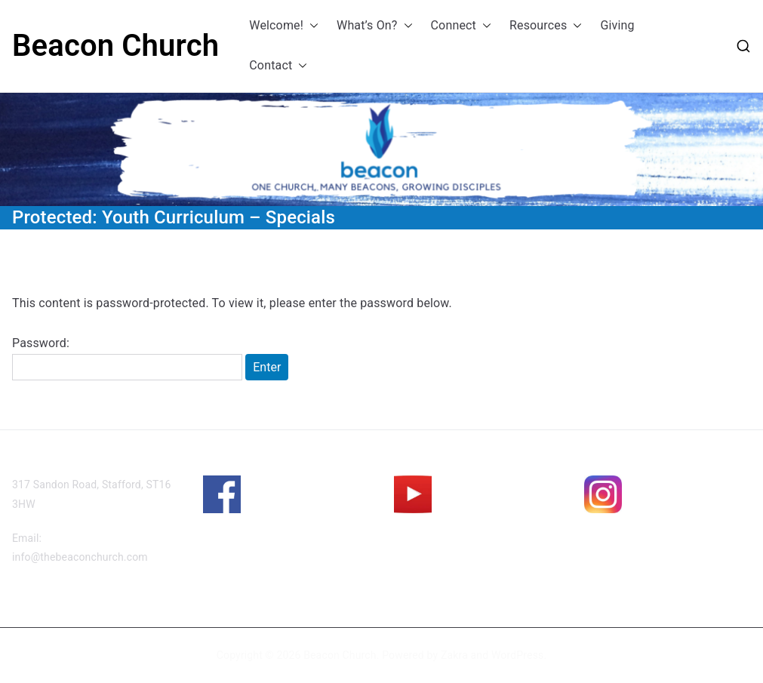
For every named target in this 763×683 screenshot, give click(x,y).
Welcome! (283, 26)
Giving (617, 25)
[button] (310, 26)
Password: (127, 358)
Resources (545, 26)
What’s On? (375, 26)
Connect (461, 26)
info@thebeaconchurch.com (80, 557)
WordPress (517, 655)
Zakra (454, 655)
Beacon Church (115, 45)
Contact (278, 66)
